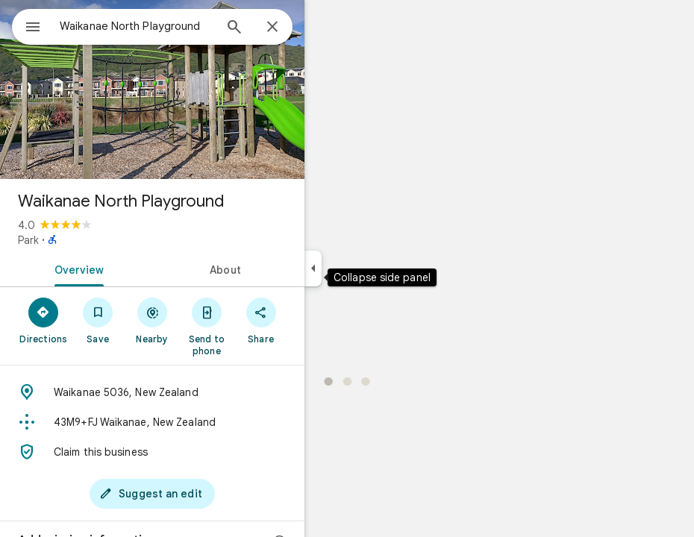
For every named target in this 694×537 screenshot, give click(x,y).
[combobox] (136, 26)
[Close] (272, 27)
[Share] (261, 320)
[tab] (76, 268)
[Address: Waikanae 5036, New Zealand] (152, 392)
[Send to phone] (206, 326)
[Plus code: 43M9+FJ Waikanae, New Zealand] (152, 422)
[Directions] (43, 320)
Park (28, 240)
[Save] (98, 320)
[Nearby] (152, 320)
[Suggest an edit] (152, 494)
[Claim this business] (152, 452)
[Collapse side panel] (313, 268)
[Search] (234, 28)
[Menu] (33, 28)
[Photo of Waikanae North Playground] (152, 89)
